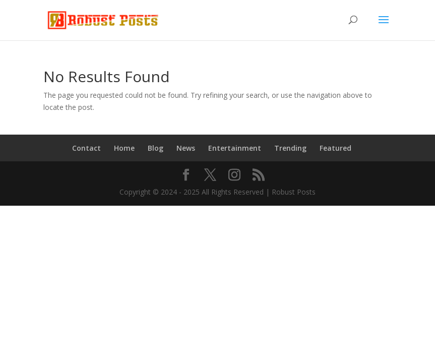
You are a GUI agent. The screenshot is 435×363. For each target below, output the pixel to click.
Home (124, 148)
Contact (86, 148)
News (185, 148)
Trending (290, 148)
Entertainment (234, 148)
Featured (335, 148)
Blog (155, 148)
